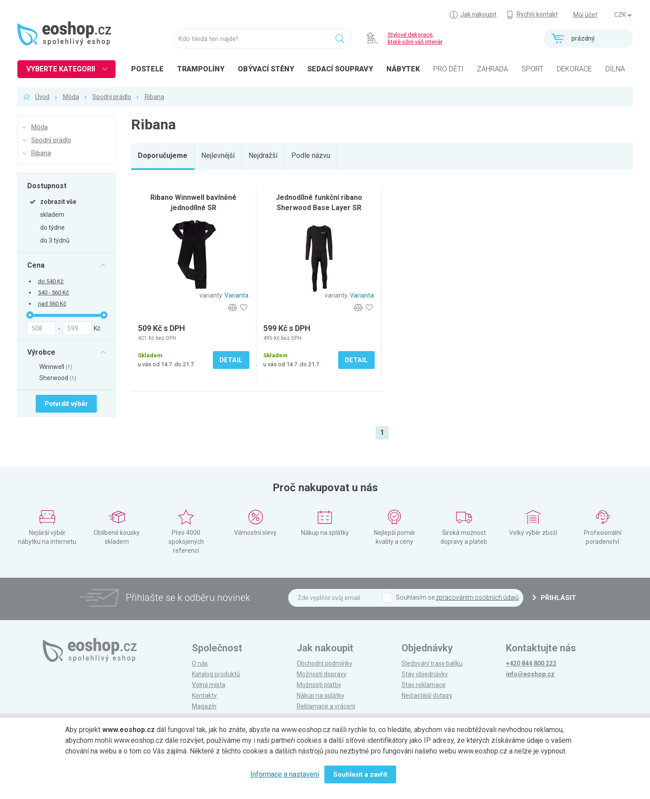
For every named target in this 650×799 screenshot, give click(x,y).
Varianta (236, 295)
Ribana (154, 96)
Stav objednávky (425, 674)
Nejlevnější (218, 155)
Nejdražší (262, 155)
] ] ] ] (623, 15)
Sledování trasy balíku (432, 663)
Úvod (42, 96)
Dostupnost (46, 186)
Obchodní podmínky (324, 663)
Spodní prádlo (111, 96)
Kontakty (204, 695)
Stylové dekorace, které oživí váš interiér (415, 38)
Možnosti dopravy (322, 674)
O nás (200, 663)
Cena (36, 265)
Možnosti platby (319, 684)
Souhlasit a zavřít (360, 774)
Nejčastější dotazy (427, 695)
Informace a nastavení (284, 774)
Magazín (204, 706)
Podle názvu (310, 155)
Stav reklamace (424, 684)
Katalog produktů (216, 674)
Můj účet (585, 14)
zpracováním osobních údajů (477, 597)
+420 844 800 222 (531, 663)
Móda (71, 96)
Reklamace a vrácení (326, 706)
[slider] (29, 315)
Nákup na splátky (320, 695)
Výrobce (41, 352)
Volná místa (208, 684)
